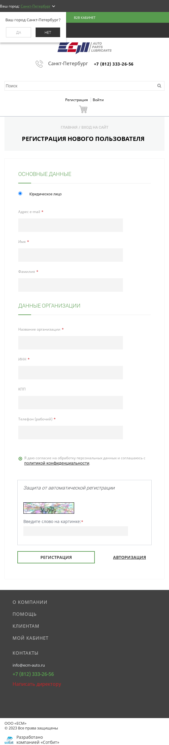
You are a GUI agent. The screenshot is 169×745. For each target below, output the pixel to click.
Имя (22, 241)
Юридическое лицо (45, 194)
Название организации (39, 329)
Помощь (25, 614)
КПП (22, 389)
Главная (69, 127)
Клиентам (26, 626)
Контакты (26, 653)
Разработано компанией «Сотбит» (37, 739)
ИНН (22, 359)
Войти (98, 99)
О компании (30, 602)
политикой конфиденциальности (56, 463)
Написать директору (37, 684)
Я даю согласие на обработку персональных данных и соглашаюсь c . (84, 461)
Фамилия (26, 271)
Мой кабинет (30, 638)
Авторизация (129, 557)
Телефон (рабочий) (35, 419)
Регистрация (77, 99)
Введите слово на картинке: (53, 521)
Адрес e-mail (29, 211)
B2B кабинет (84, 17)
